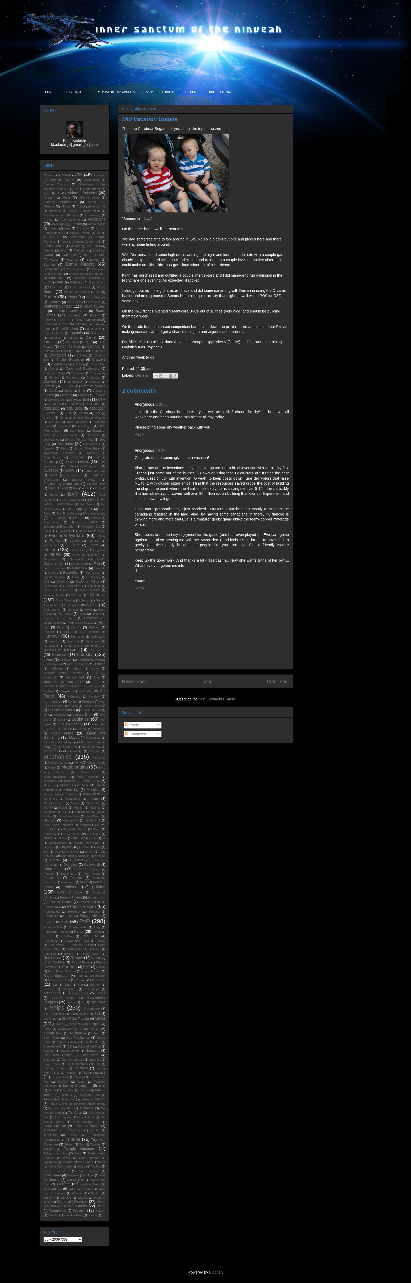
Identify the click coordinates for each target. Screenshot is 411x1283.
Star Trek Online (58, 1055)
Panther (49, 873)
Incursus (59, 655)
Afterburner (92, 188)
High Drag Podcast (80, 622)
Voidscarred (52, 1175)
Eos (75, 488)
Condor (54, 377)
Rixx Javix (69, 967)
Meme (78, 762)
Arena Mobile (96, 224)
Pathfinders (68, 873)
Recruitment (56, 944)
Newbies (85, 824)
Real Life (90, 936)
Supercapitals (94, 1072)
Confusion (93, 377)
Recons (100, 940)
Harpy (82, 613)
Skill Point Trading (75, 1019)
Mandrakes (93, 737)
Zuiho (93, 1215)
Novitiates (93, 834)
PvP (84, 921)
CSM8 (83, 413)
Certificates (98, 351)
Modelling (71, 790)
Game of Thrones (57, 590)
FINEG (55, 554)
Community (97, 373)
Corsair (49, 386)
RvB (54, 984)
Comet (53, 368)
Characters (57, 355)
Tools (94, 1130)
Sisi (97, 1014)
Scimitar (69, 989)
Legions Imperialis (61, 710)
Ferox (94, 545)
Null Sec (79, 838)
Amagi (81, 206)
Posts (132, 725)
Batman (49, 264)
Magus (74, 737)
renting (68, 953)
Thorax (94, 1126)
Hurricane (77, 636)
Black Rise (55, 287)
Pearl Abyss (91, 873)
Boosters (74, 315)
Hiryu (60, 627)
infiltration (66, 659)
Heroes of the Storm (59, 618)
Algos (66, 197)
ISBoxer (56, 668)
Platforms (69, 882)
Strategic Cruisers (55, 1068)
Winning (66, 1197)
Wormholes (57, 1211)
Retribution (52, 958)
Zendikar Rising (74, 1215)
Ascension (77, 237)
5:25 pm (162, 404)
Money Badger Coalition (60, 794)
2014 (64, 175)
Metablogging (74, 767)
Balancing (93, 259)
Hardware (65, 614)
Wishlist (83, 1197)
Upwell (66, 1157)
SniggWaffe (65, 1028)
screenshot (52, 993)
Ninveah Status (75, 829)
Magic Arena (61, 733)
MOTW (48, 807)
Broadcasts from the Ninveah (66, 324)
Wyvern (79, 1210)
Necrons (50, 820)
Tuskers (95, 1144)
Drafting (92, 452)
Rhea (96, 958)
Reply (139, 434)
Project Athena (71, 897)
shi (83, 1002)
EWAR (95, 517)
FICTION (190, 92)
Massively (74, 751)
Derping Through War (79, 439)
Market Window (91, 746)
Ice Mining (51, 645)
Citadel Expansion (70, 359)
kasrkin (48, 691)
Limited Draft (82, 714)
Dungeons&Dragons (83, 466)
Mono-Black (91, 794)
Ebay (102, 470)
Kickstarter (86, 691)
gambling (94, 586)
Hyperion (54, 641)
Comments (136, 734)
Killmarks (74, 696)
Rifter (47, 962)
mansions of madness (58, 742)
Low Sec (98, 724)
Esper (54, 494)
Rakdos (63, 931)
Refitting (94, 949)
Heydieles (91, 618)
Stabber (49, 1050)
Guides (92, 605)
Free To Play (92, 572)
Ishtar (95, 668)
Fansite (75, 540)
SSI (69, 1046)
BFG (47, 282)
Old (46, 851)
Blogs (72, 297)
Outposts (76, 860)
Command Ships (54, 373)
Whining (49, 1197)
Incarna (73, 650)
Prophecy (74, 911)
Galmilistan (73, 586)
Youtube (53, 1215)
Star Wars (90, 1055)
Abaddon (99, 175)
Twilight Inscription (56, 1153)
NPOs (48, 838)
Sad (80, 984)
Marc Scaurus (66, 746)
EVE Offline (65, 504)
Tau (97, 1090)
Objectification (58, 842)
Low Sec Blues (59, 729)
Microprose (88, 772)
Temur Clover (58, 1103)
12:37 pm (163, 450)
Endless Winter (84, 479)
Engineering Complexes (61, 484)
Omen (89, 851)
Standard (92, 1050)
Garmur (77, 595)
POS (60, 892)
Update (48, 1157)
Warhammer (53, 1189)
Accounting (91, 180)
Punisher (49, 922)
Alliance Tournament (60, 202)
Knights (94, 696)
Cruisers (99, 395)
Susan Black (60, 1077)
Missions (66, 785)
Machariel (99, 729)
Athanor (49, 250)
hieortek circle (53, 622)
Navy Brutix (93, 816)
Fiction (50, 549)
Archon (76, 224)
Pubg (69, 915)
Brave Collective (88, 320)
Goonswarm (72, 605)
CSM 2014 (97, 408)
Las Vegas (55, 706)
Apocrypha (96, 219)
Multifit (63, 807)
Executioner (51, 522)
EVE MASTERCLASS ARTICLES (115, 92)
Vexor (101, 1162)
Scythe (100, 993)
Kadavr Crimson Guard (61, 686)
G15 (46, 581)
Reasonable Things (77, 940)
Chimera (81, 355)
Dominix (49, 448)
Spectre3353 (92, 1042)
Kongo (72, 701)
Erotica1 (100, 488)
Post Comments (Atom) (217, 699)
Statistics (95, 1059)
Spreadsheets (53, 1046)
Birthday (76, 282)
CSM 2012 (52, 408)
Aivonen (49, 197)
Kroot (101, 701)
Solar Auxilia (89, 1029)
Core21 (95, 381)
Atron (63, 250)
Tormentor (50, 1134)
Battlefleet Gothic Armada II (87, 273)
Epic (86, 488)
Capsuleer (98, 333)
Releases (50, 953)
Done (64, 448)
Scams (48, 989)
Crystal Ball (79, 399)
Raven (96, 931)
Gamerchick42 (89, 590)
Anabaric (55, 210)
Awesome (69, 255)
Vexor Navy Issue (60, 1166)
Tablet (81, 1081)
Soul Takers (52, 1037)
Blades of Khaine (76, 291)
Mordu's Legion (54, 803)
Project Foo (96, 897)
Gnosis (85, 600)
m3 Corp (80, 729)
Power (78, 892)
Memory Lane (96, 762)
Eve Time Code (66, 513)
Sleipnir (94, 1024)
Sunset (70, 1072)
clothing (80, 364)
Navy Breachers (69, 816)
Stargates (50, 1059)
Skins (59, 1024)
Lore (61, 724)
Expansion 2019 (84, 522)
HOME (49, 92)
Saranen (94, 984)
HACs (89, 609)
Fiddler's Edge (79, 550)
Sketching (50, 1018)
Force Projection (55, 568)
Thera (78, 1125)
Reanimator (51, 940)
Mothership (93, 803)
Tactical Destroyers (77, 1086)
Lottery (77, 724)
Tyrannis (94, 1153)
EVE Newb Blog (73, 499)
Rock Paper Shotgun (62, 971)
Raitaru (48, 931)
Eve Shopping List (79, 509)
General (142, 375)
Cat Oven (72, 342)
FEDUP (73, 545)
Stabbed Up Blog (89, 1046)
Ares (67, 228)
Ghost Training (65, 600)
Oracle (55, 860)
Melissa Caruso (58, 762)
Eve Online (86, 504)
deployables (51, 439)
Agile (47, 193)
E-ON (69, 470)
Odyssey (66, 847)
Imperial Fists (52, 649)
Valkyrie (67, 1162)
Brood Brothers (67, 329)
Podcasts (71, 887)
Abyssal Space (62, 180)
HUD (67, 631)
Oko (98, 847)
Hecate (96, 613)
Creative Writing (93, 386)
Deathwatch (69, 435)
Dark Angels (85, 426)
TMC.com (74, 1130)
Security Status (63, 997)
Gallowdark (51, 586)
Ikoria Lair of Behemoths (82, 645)
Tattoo (84, 1090)
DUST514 (51, 471)
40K (78, 174)
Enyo (52, 488)
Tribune (73, 1139)
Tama (52, 1090)
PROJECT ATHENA (219, 92)
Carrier (91, 337)
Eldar (94, 475)
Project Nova (52, 906)
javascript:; (50, 677)
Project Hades (61, 902)
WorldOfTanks (75, 1206)
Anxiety (48, 219)
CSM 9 (53, 413)
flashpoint (76, 559)
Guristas (73, 609)
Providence (51, 915)
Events (78, 518)
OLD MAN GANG (67, 851)
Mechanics (58, 756)
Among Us (98, 206)
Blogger (215, 1272)
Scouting (92, 989)
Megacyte (99, 757)
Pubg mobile (89, 916)
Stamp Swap (70, 1050)
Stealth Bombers (77, 1064)
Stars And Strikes (72, 1059)
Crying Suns (56, 399)
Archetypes (58, 224)
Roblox (100, 966)
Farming (93, 540)
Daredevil (65, 426)
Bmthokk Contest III (70, 311)
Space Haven (67, 1042)
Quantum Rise (53, 927)
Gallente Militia (87, 581)
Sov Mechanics (77, 1037)
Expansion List (91, 526)
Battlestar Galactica (86, 277)
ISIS (95, 673)
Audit (96, 250)
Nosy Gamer (72, 834)
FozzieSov (71, 572)
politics (98, 886)
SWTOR (63, 1081)
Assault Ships (54, 246)
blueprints (73, 302)
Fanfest (55, 540)
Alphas (65, 206)
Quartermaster (78, 927)
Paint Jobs (53, 869)
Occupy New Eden (87, 842)
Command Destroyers (82, 368)
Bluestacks (93, 302)
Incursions (97, 650)
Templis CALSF (93, 1099)
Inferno (49, 659)
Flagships (50, 559)
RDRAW (66, 936)
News (101, 825)
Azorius (72, 259)
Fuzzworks (93, 577)
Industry (85, 654)
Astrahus (93, 246)
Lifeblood (60, 714)
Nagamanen (82, 811)
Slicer (47, 1028)
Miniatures (91, 781)
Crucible (66, 395)
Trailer (73, 1134)
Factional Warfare (67, 535)
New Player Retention (58, 824)
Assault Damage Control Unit (81, 241)
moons (94, 798)
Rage (97, 927)
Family (101, 536)
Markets (50, 751)
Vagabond (50, 1162)
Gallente (62, 581)
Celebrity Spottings (56, 351)
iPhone (100, 664)
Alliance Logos (89, 197)
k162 (96, 681)
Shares (70, 1002)
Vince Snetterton (56, 1171)
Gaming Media (54, 595)
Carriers (50, 342)
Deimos (93, 435)
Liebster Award (91, 710)
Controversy (75, 381)
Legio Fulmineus (94, 706)
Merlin (52, 767)
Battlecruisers (76, 269)
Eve (73, 493)
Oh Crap (84, 847)
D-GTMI (54, 421)
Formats (100, 568)
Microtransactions (55, 776)
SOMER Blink (53, 1033)
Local (61, 719)
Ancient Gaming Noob (84, 210)
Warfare (63, 1184)
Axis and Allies (94, 255)
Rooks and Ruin (59, 980)
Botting (94, 315)
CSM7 (68, 413)
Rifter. (62, 962)
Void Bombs (88, 1171)
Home (207, 681)
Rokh (80, 975)
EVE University (94, 513)
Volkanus (73, 1175)
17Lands (49, 175)
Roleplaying (97, 975)
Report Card (90, 953)
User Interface (89, 1157)
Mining (48, 785)
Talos (102, 1085)
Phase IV (52, 878)
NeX (53, 829)
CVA (97, 413)
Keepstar (66, 691)
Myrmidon (50, 811)
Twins (78, 1153)
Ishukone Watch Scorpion (63, 673)
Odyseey (49, 847)
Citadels (98, 359)
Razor (47, 936)
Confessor (72, 377)
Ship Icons (97, 1002)
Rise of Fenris (80, 962)
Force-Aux (79, 568)
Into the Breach (78, 664)
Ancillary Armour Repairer (61, 215)
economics (73, 475)
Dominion (65, 444)
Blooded (54, 302)
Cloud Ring (98, 364)
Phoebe (76, 878)
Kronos (87, 701)
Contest (50, 381)
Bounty (48, 319)
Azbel (54, 259)
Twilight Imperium (79, 1149)
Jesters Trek (75, 677)
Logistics (80, 719)
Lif (45, 714)
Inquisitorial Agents (91, 659)
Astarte (75, 246)
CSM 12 (73, 404)
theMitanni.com (55, 1126)
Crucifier (83, 395)
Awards (49, 255)
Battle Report (80, 264)
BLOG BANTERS (74, 92)
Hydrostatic (98, 636)
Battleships (57, 278)
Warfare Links (90, 1184)
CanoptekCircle (53, 333)
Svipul (79, 1077)
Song (96, 1033)
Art (98, 232)
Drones (69, 461)
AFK (75, 188)
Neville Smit (93, 820)
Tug (81, 1144)
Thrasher (50, 1130)
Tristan (68, 1144)
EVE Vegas (58, 517)
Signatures (91, 1008)
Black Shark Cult (79, 287)
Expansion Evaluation (59, 526)
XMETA (100, 1210)
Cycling (48, 417)
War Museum (75, 1179)
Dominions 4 (91, 444)
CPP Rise (68, 386)
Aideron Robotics (82, 193)
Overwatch (92, 865)
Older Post (278, 681)
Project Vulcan (81, 906)
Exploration (65, 531)
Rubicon (98, 980)
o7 (103, 838)
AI (58, 193)
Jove (96, 677)
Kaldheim (94, 686)
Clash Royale (60, 364)
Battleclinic (51, 269)
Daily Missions (77, 421)
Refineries (74, 949)
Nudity (63, 838)
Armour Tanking (79, 232)
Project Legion (90, 901)
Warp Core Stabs (80, 1188)
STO (97, 1064)
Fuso (75, 577)
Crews (68, 390)
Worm (101, 1206)
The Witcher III (86, 1121)
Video (81, 1166)
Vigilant (96, 1166)
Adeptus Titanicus (56, 184)
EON (65, 488)
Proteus (94, 911)
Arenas (53, 228)
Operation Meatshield (75, 855)
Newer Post (134, 681)
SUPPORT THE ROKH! (160, 92)
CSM (101, 400)
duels (84, 461)
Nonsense (50, 834)
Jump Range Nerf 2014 (63, 682)
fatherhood (51, 545)
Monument (73, 798)
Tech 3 (67, 1094)
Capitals (76, 333)
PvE (65, 921)
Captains (55, 337)
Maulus (94, 751)
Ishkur (76, 668)
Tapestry (67, 1090)
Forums (53, 572)
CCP (88, 342)
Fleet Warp (80, 563)
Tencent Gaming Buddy (89, 1103)
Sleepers (76, 1024)
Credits (53, 390)
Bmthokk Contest (58, 306)
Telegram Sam (89, 1094)
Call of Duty (93, 328)
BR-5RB (64, 319)
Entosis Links (96, 483)
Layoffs (73, 706)
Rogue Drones (91, 971)
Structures (80, 1068)
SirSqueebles (79, 1013)
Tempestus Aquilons (59, 1099)
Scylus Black (80, 993)
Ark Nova (83, 228)
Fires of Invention (86, 554)
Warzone (77, 1193)
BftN (60, 282)
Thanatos (86, 1108)
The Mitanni (87, 1117)
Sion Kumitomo (54, 1013)
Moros (75, 803)
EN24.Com (51, 479)
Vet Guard (84, 1162)
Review (77, 958)
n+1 (65, 811)
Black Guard (97, 282)
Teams (48, 1095)
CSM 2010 (92, 404)
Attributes (80, 250)
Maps (48, 747)
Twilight (48, 1148)
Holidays (94, 627)
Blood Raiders (95, 297)
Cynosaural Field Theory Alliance (82, 417)
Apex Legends (70, 219)
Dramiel (78, 457)
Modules (93, 790)
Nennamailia (70, 820)
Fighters (100, 550)
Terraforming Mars (60, 1108)
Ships (57, 1007)
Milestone (50, 780)
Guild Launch (52, 609)
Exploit (48, 531)
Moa (85, 785)
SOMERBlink (77, 1033)
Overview (70, 865)
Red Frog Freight (82, 944)
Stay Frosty (51, 1064)
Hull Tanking (89, 631)
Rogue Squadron (56, 976)
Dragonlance (52, 457)
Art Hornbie (52, 237)
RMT (86, 967)
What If (95, 1193)
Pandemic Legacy (86, 869)
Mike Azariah (88, 776)
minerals (69, 780)
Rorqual (81, 980)
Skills (100, 1018)
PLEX (84, 882)
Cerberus (79, 351)
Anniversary (92, 215)
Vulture (89, 1175)
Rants (79, 931)
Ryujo (67, 984)
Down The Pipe (87, 448)
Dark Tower (77, 430)
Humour (51, 636)
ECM (53, 475)
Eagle (88, 470)
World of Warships (72, 1201)
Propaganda (52, 911)
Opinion (100, 855)
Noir (97, 829)
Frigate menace (54, 577)
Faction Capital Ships (91, 531)
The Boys (75, 1113)
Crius (82, 390)
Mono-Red (50, 798)
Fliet (97, 564)
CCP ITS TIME (70, 346)
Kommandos (53, 701)
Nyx (93, 838)
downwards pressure (59, 452)
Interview (55, 664)
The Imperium (64, 1117)
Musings (95, 807)
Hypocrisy (73, 641)
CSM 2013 (74, 408)
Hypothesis (93, 641)
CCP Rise (93, 346)
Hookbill (49, 631)
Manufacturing (89, 742)
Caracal (73, 337)
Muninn (78, 807)
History (76, 627)
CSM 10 (55, 404)
